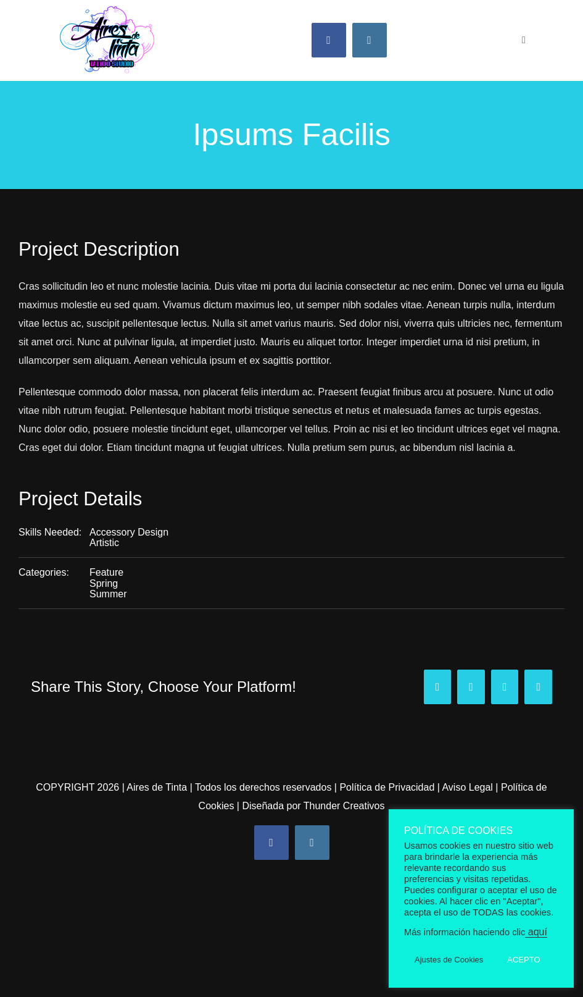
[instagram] (369, 40)
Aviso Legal (467, 787)
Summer (107, 594)
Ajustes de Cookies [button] (449, 959)
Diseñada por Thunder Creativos (313, 806)
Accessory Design (128, 532)
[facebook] (329, 40)
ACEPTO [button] (523, 959)
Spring (103, 583)
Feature (106, 572)
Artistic (104, 542)
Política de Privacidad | (390, 787)
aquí (536, 932)
